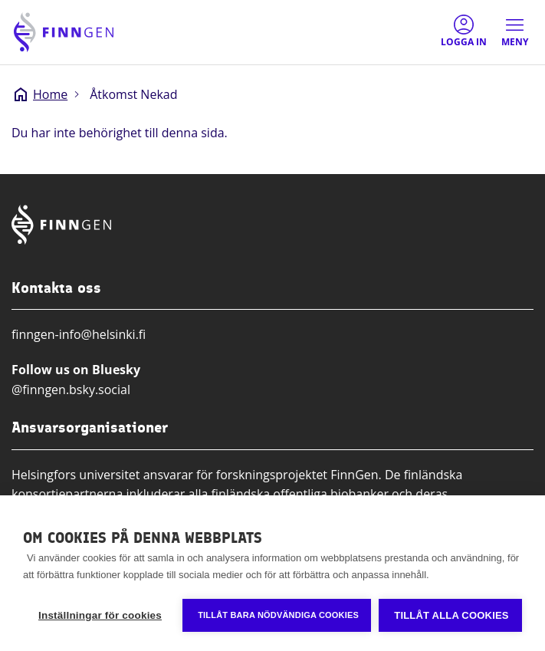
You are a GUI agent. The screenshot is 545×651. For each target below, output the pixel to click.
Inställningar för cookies (100, 615)
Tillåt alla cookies (451, 615)
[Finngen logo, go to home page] (63, 32)
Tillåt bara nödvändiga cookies (278, 615)
